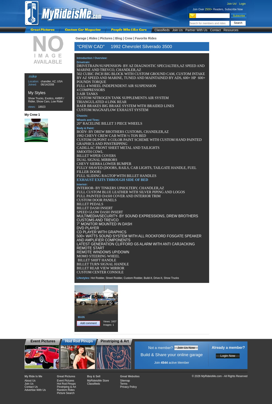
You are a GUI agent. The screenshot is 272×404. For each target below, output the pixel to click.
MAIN (81, 317)
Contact (215, 30)
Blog (118, 38)
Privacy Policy (128, 386)
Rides (93, 38)
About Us (30, 380)
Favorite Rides (146, 38)
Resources (230, 30)
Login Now (227, 355)
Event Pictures (65, 380)
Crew (128, 38)
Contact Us (31, 386)
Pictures (106, 38)
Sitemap (125, 380)
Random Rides (65, 390)
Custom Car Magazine (83, 29)
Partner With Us (196, 30)
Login (242, 3)
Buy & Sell (93, 376)
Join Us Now (186, 347)
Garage (81, 38)
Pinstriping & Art (66, 386)
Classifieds (162, 30)
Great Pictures (43, 29)
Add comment (88, 323)
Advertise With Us (35, 390)
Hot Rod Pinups (66, 383)
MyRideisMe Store (98, 380)
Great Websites (130, 376)
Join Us (177, 30)
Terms (124, 383)
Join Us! (232, 3)
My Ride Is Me (33, 376)
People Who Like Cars (129, 29)
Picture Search (65, 393)
